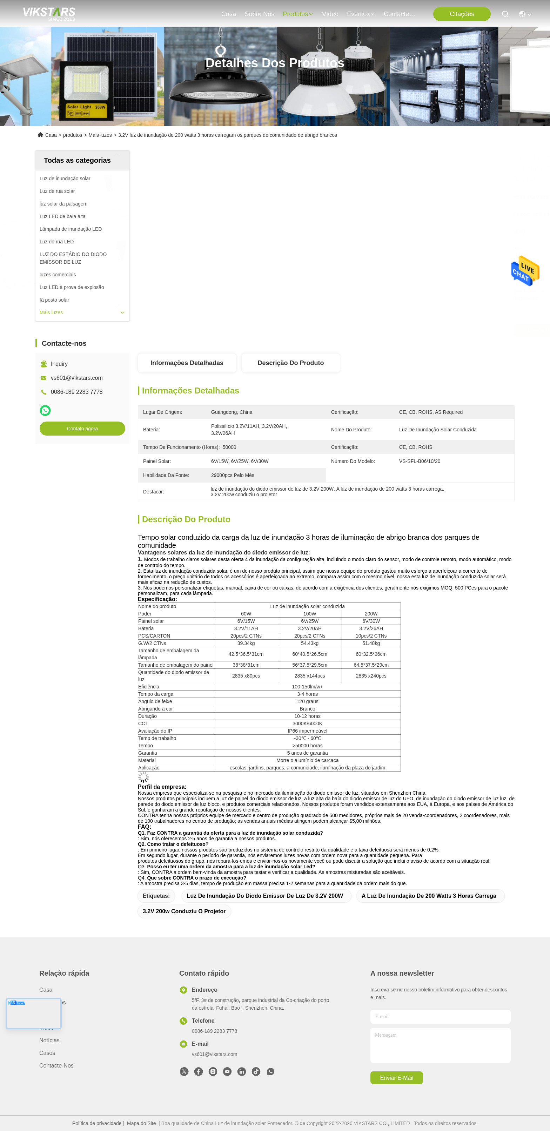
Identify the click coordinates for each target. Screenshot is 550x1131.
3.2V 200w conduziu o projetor (184, 911)
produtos (298, 14)
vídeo (330, 14)
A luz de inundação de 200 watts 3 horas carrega (429, 896)
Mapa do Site (141, 1123)
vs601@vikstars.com (77, 378)
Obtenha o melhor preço (384, 330)
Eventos (361, 14)
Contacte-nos (400, 14)
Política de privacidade (97, 1123)
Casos (47, 1053)
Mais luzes (100, 135)
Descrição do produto (290, 362)
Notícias (49, 1040)
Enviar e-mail (396, 1078)
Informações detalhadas (186, 362)
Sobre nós (259, 14)
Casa (228, 14)
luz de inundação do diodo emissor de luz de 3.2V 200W (265, 896)
